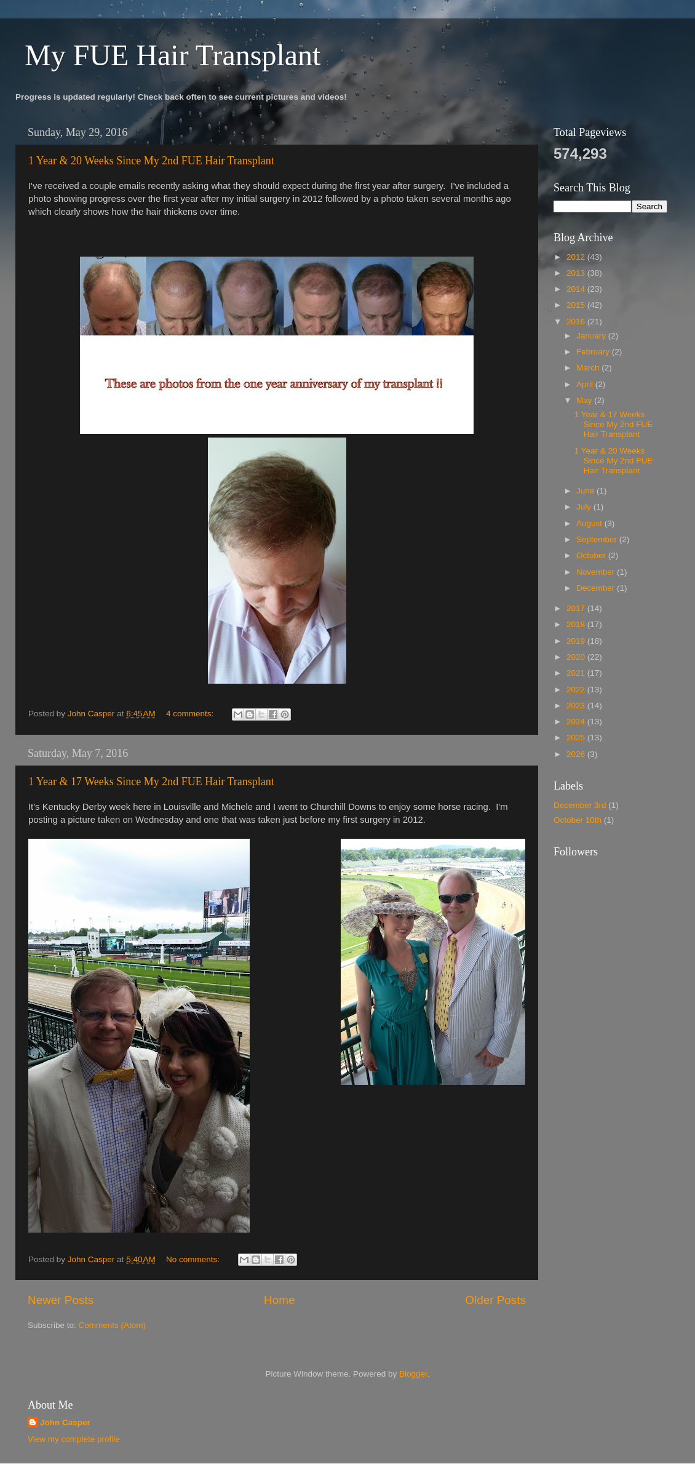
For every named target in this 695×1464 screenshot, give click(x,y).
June (586, 490)
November (596, 572)
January (592, 335)
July (585, 506)
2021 (576, 673)
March (589, 367)
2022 (576, 689)
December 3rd (580, 805)
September (597, 539)
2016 (576, 321)
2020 (576, 657)
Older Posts (495, 1300)
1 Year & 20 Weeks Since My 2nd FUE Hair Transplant (151, 160)
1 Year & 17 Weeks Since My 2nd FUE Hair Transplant (151, 781)
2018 (576, 624)
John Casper (65, 1422)
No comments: (194, 1259)
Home (279, 1300)
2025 (576, 737)
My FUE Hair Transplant (172, 55)
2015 (576, 305)
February (594, 351)
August (590, 523)
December (596, 588)
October (592, 555)
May (585, 400)
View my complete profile (74, 1439)
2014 (576, 289)
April (585, 384)
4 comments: (191, 713)
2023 (576, 705)
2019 (576, 641)
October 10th (578, 820)
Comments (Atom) (112, 1325)
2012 (576, 257)
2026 (576, 754)
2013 (576, 273)
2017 (576, 608)
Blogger (413, 1373)
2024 (576, 721)
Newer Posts (60, 1300)
